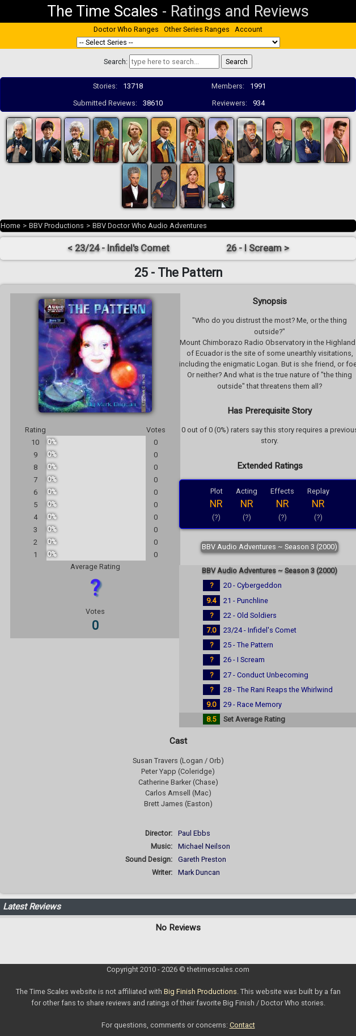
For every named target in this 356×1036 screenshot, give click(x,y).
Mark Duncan (199, 872)
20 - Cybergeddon (252, 585)
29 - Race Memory (252, 704)
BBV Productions (56, 225)
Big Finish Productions (200, 991)
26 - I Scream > (257, 248)
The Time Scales (102, 11)
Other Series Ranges (197, 29)
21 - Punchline (245, 600)
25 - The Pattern (248, 645)
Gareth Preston (202, 859)
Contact (242, 1025)
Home (10, 225)
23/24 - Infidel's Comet (259, 630)
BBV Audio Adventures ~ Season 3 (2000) (269, 546)
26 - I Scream (244, 659)
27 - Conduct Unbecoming (265, 675)
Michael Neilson (204, 846)
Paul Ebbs (194, 833)
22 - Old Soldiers (250, 615)
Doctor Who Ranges (126, 29)
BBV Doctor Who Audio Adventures (149, 225)
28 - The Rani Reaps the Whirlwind (278, 689)
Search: (116, 61)
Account (248, 29)
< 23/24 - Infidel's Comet (118, 248)
